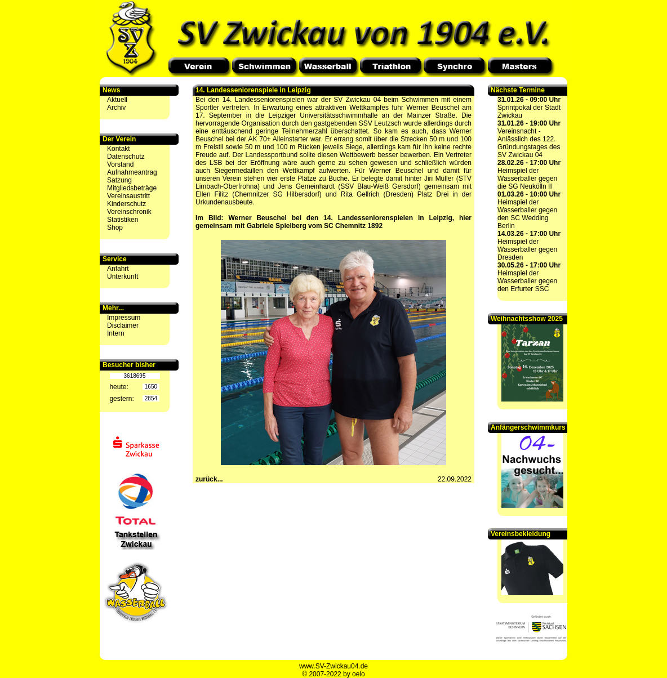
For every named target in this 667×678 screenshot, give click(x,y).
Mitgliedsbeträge (132, 188)
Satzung (119, 180)
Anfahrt (118, 269)
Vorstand (120, 164)
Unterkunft (122, 276)
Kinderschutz (126, 204)
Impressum (123, 318)
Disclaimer (123, 325)
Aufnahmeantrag (132, 172)
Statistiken (122, 220)
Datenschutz (126, 156)
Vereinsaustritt (128, 196)
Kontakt (118, 149)
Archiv (116, 107)
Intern (115, 333)
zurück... (209, 479)
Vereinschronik (129, 212)
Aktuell (117, 100)
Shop (115, 227)
